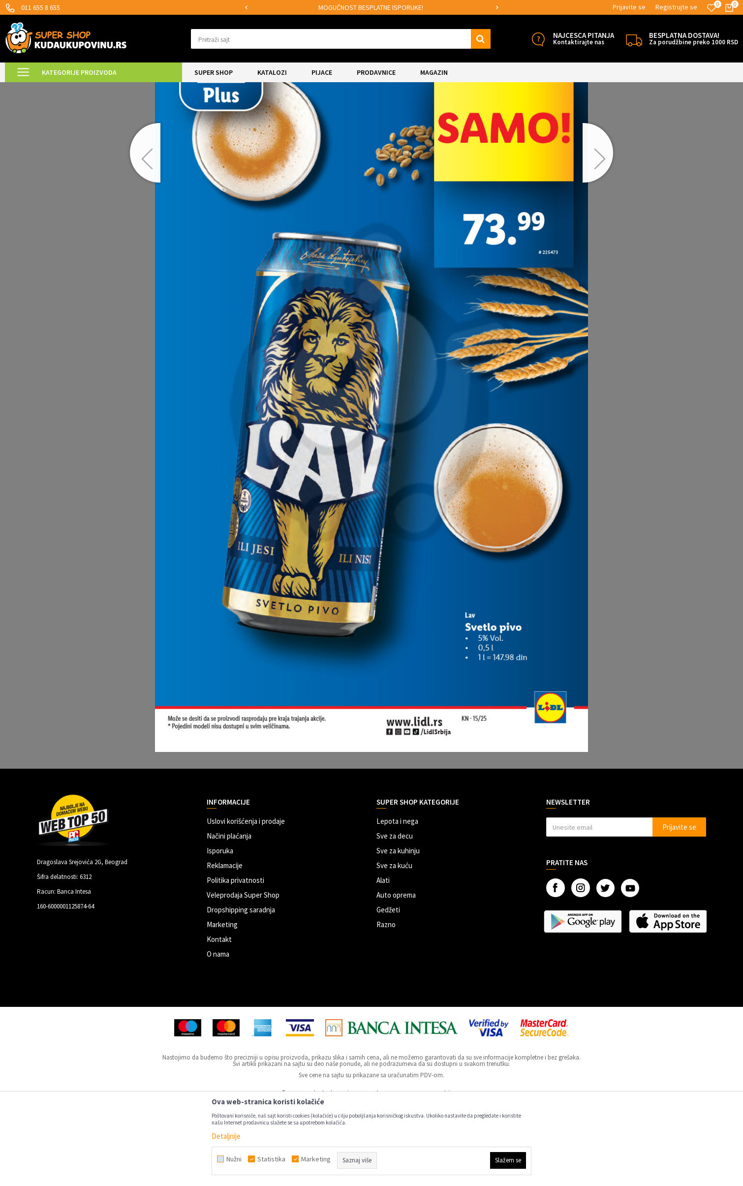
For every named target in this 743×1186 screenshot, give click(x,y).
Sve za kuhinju (398, 932)
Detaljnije (226, 1136)
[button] (341, 39)
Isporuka (220, 932)
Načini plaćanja (229, 918)
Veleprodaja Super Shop (243, 977)
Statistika (271, 1158)
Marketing (222, 1006)
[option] (371, 7)
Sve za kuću (394, 947)
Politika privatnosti (235, 962)
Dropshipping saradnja (241, 992)
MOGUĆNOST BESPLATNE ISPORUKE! (370, 7)
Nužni (234, 1158)
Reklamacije (225, 947)
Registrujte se (676, 6)
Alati (383, 962)
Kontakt (219, 1021)
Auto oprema (396, 977)
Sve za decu (394, 918)
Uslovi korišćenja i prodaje (246, 903)
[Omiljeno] (711, 7)
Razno (386, 1006)
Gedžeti (388, 992)
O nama (218, 1036)
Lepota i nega (397, 903)
